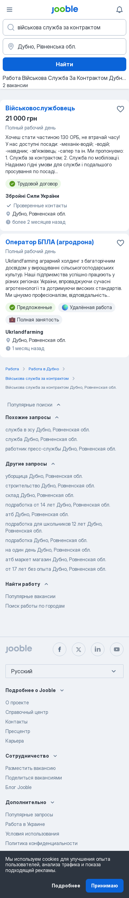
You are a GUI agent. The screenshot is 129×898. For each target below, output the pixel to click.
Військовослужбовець (40, 108)
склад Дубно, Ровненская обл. (39, 495)
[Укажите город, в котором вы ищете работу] (64, 46)
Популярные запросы (29, 814)
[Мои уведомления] (119, 9)
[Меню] (9, 9)
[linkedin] (97, 649)
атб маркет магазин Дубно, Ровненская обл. (55, 559)
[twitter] (78, 649)
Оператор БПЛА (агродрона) (49, 242)
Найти (64, 64)
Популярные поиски (34, 404)
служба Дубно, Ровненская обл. (41, 439)
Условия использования (32, 834)
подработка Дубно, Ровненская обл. (46, 540)
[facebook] (59, 649)
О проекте (17, 702)
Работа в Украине (25, 824)
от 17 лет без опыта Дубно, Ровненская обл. (55, 569)
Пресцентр (17, 731)
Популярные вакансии (30, 596)
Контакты (16, 721)
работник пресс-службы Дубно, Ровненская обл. (60, 449)
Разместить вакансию (30, 768)
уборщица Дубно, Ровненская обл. (44, 476)
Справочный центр (26, 712)
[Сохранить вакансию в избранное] (120, 109)
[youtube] (117, 649)
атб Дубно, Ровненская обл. (37, 514)
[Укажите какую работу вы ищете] (64, 27)
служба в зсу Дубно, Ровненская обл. (47, 429)
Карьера (14, 741)
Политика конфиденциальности (41, 843)
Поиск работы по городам (35, 606)
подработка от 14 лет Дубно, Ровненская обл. (57, 505)
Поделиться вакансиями (33, 777)
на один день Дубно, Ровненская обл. (48, 550)
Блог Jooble (18, 787)
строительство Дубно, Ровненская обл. (50, 485)
